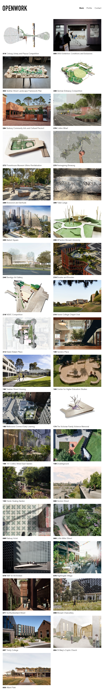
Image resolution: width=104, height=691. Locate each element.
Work (81, 8)
